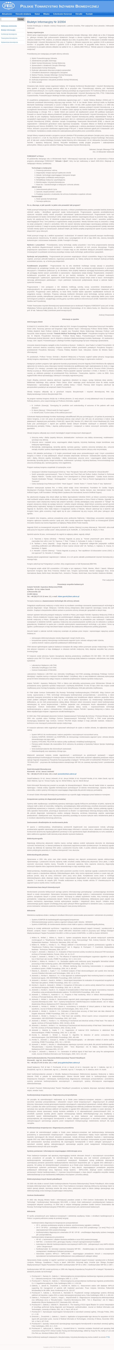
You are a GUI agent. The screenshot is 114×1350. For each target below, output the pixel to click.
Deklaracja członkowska (9, 26)
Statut (37, 14)
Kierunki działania (23, 14)
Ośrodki (78, 14)
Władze (46, 14)
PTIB (108, 1337)
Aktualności (7, 14)
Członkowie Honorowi (62, 14)
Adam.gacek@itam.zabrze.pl (68, 596)
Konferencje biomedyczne (9, 34)
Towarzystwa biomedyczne (9, 38)
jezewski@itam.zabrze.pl (67, 774)
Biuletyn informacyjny (8, 30)
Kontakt (89, 14)
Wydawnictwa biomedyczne (9, 42)
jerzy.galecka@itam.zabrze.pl (69, 1063)
